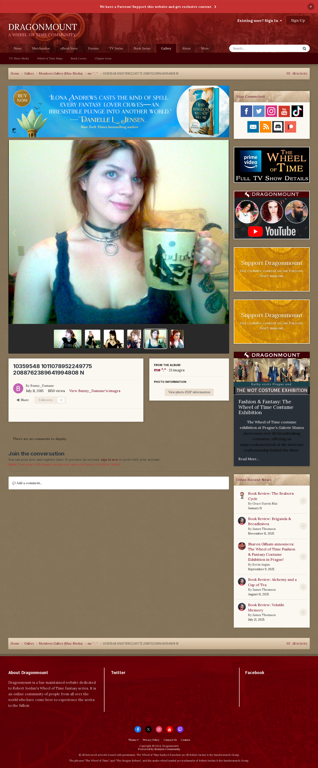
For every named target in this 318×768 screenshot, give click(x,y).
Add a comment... (27, 483)
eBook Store (69, 48)
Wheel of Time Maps (49, 58)
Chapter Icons (103, 58)
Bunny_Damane (42, 386)
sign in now (109, 459)
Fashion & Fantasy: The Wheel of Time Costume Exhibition (265, 407)
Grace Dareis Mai (264, 504)
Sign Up (298, 20)
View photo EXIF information (189, 392)
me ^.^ (160, 369)
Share (23, 400)
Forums (93, 48)
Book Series (142, 48)
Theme (133, 740)
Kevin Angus (261, 565)
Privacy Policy (151, 740)
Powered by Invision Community (159, 749)
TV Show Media (19, 58)
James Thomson (264, 529)
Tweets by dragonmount (131, 681)
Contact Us (170, 740)
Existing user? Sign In (259, 20)
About (186, 48)
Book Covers (79, 58)
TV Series (116, 48)
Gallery (166, 50)
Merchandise (41, 48)
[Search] (253, 48)
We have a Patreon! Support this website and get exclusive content (155, 7)
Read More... (248, 459)
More (205, 48)
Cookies (185, 740)
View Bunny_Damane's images (94, 391)
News (17, 48)
